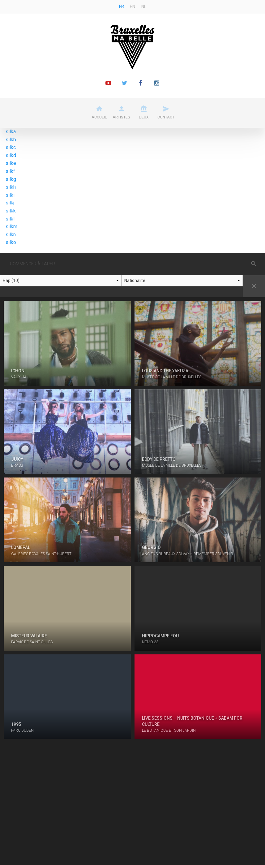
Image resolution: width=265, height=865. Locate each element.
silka (11, 132)
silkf (10, 171)
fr (121, 6)
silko (11, 242)
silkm (11, 226)
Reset (254, 286)
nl (143, 6)
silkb (11, 140)
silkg (11, 179)
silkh (11, 187)
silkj (10, 203)
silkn (11, 235)
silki (10, 195)
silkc (11, 147)
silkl (10, 219)
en (132, 6)
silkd (11, 155)
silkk (11, 211)
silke (11, 163)
